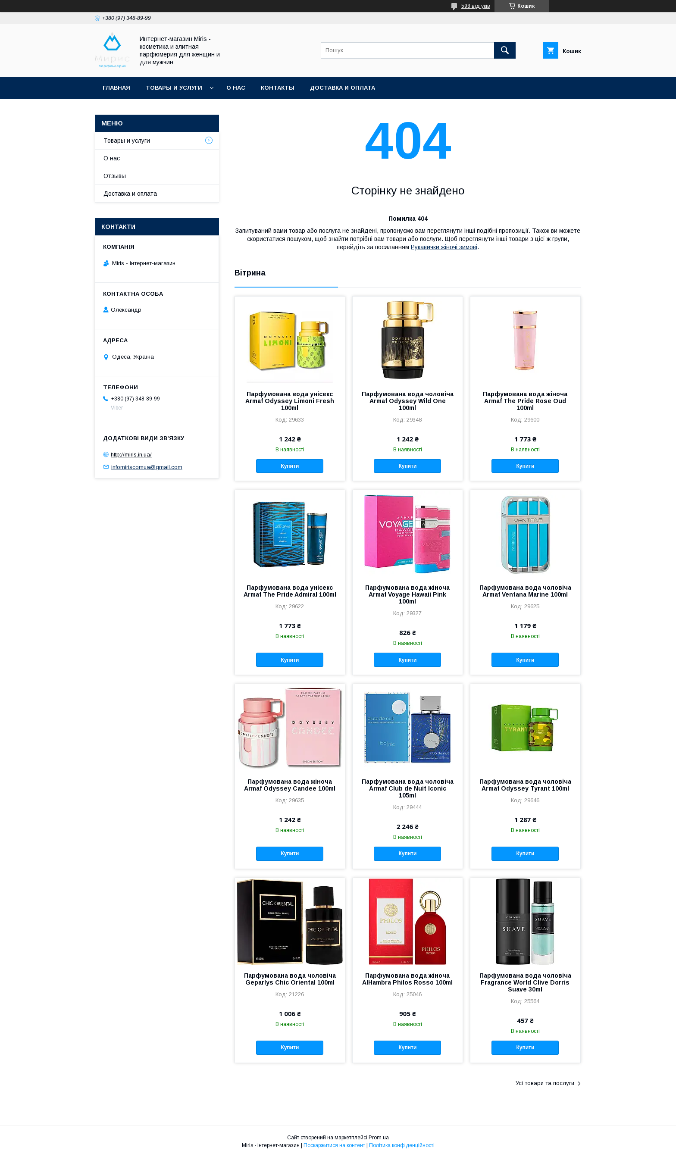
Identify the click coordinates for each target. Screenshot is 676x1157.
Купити (290, 466)
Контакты (277, 87)
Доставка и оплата (342, 87)
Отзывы (114, 175)
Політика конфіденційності (402, 1145)
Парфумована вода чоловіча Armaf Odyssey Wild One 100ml (408, 401)
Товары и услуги (174, 87)
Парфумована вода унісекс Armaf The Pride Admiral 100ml (290, 591)
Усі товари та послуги (545, 1083)
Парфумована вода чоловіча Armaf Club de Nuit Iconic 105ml (408, 788)
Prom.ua (379, 1138)
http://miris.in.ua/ (131, 454)
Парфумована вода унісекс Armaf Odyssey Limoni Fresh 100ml (289, 401)
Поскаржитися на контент (334, 1145)
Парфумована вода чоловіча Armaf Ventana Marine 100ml (525, 591)
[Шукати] (505, 50)
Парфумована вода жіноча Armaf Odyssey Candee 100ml (289, 785)
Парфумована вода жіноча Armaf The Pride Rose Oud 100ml (525, 401)
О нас (235, 87)
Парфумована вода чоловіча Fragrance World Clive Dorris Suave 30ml (525, 982)
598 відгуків (475, 6)
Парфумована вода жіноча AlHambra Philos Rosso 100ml (407, 979)
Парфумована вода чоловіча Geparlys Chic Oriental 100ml (290, 979)
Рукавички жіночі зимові (444, 247)
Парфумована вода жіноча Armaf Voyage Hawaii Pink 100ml (407, 594)
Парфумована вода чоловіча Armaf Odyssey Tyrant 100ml (525, 785)
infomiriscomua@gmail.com (146, 466)
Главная (116, 87)
